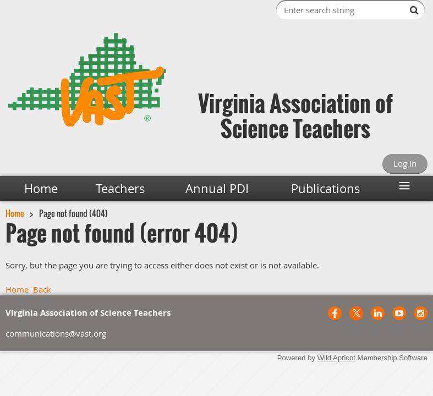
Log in (404, 163)
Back (42, 289)
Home (15, 213)
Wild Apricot (336, 358)
